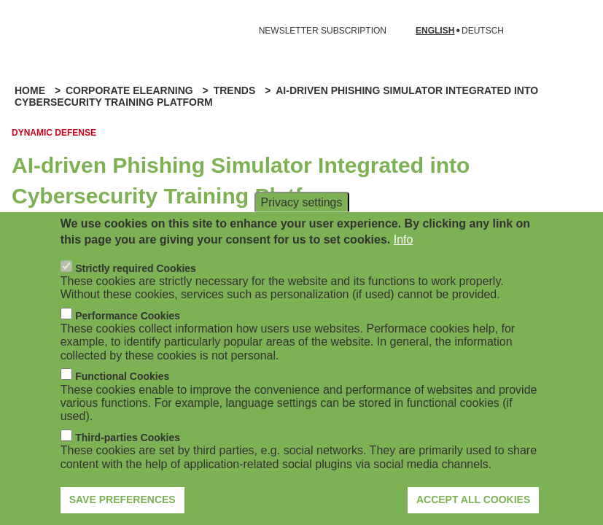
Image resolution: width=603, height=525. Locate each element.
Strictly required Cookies (135, 281)
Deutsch (483, 31)
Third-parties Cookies (127, 450)
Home (30, 90)
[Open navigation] (20, 30)
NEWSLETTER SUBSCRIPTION (322, 31)
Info (403, 252)
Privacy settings (301, 215)
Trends (235, 90)
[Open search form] (571, 30)
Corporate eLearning (129, 90)
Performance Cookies (127, 329)
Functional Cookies (122, 389)
